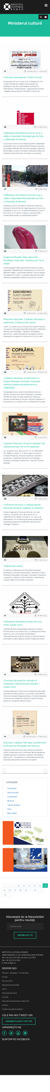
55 (4, 890)
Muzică (10, 801)
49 (19, 885)
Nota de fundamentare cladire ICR (15, 1001)
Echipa (4, 977)
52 (35, 885)
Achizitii (5, 997)
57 (15, 890)
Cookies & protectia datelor (12, 1009)
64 (35, 890)
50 (24, 885)
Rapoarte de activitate (10, 985)
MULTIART (12, 813)
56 (10, 890)
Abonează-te (25, 935)
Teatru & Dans (13, 805)
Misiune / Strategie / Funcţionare (15, 973)
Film (9, 809)
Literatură (12, 788)
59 (26, 890)
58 (20, 890)
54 (45, 885)
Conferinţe (12, 797)
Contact (5, 1005)
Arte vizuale (12, 792)
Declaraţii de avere (9, 993)
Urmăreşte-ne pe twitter (18, 1021)
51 (29, 885)
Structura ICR (7, 981)
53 (40, 885)
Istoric (4, 989)
